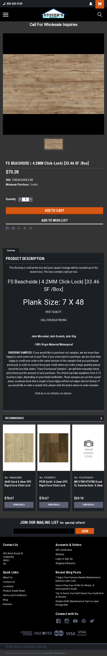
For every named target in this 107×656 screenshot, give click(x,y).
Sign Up (69, 559)
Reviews (7, 604)
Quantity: (11, 199)
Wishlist (60, 554)
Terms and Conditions (15, 595)
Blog (5, 599)
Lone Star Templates (54, 652)
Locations (8, 586)
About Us (8, 577)
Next (101, 418)
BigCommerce (24, 652)
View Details (19, 504)
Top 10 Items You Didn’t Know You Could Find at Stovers (79, 595)
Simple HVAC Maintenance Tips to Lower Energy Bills (77, 603)
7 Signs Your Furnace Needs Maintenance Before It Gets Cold (78, 579)
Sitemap (41, 645)
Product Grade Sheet (14, 591)
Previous (96, 418)
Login (58, 559)
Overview (11, 250)
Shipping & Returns (65, 563)
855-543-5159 (12, 3)
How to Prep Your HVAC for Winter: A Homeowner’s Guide (75, 587)
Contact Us (9, 582)
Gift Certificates (64, 550)
